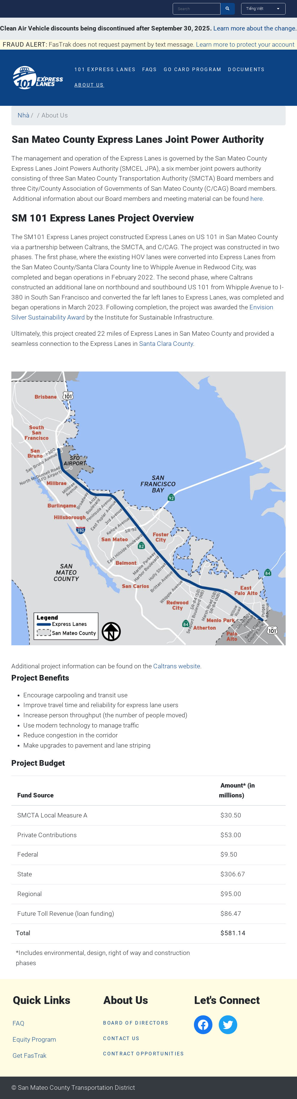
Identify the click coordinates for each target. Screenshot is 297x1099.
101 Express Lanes (105, 69)
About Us (89, 85)
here (256, 198)
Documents (246, 69)
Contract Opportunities (143, 1054)
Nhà (23, 115)
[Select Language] (263, 8)
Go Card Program (193, 69)
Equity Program (34, 1039)
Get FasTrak (29, 1055)
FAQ (19, 1023)
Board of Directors (136, 1023)
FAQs (149, 69)
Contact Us (121, 1038)
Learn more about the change (254, 28)
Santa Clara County (166, 343)
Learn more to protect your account (245, 44)
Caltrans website (176, 666)
